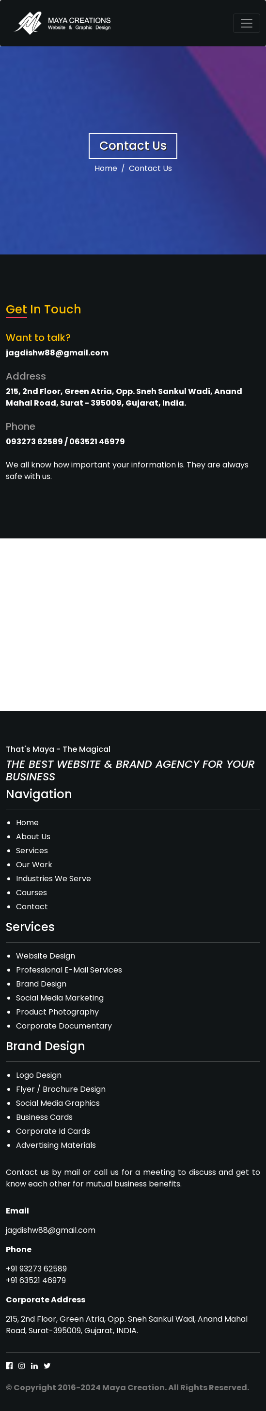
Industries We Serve (53, 878)
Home (105, 168)
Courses (31, 892)
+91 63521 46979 (36, 1280)
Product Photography (57, 1011)
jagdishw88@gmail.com (50, 1230)
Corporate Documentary (64, 1025)
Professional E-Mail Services (69, 969)
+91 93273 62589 (36, 1268)
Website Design (45, 955)
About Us (33, 836)
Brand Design (41, 983)
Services (32, 850)
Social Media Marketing (60, 997)
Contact (32, 906)
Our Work (34, 864)
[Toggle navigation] (246, 23)
